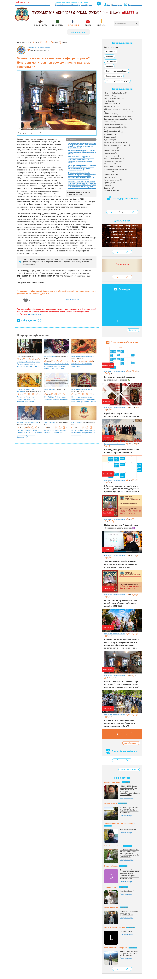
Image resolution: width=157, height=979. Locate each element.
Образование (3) (110, 137)
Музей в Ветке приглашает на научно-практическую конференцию (121, 414)
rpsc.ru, (19, 356)
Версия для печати (72, 299)
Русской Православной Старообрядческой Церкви (73, 5)
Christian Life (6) (110, 96)
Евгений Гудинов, (50, 356)
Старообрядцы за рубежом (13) (115, 127)
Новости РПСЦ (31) (110, 177)
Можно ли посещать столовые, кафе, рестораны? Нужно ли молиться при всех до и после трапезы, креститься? (121, 684)
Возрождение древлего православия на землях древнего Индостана (121, 451)
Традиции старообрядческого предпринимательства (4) (115, 131)
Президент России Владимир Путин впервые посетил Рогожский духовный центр (28, 364)
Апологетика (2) (110, 134)
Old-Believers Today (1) (112, 104)
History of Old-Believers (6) (114, 98)
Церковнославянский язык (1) (114, 124)
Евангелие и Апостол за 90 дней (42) (117, 145)
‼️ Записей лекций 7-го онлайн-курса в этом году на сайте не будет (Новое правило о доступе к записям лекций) (121, 489)
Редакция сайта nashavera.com (38, 47)
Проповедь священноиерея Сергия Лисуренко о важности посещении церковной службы (83, 399)
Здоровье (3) (108, 185)
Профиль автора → (126, 798)
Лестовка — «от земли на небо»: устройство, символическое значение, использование (56, 366)
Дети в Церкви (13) (110, 153)
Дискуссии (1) (109, 188)
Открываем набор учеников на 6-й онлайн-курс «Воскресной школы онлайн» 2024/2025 (120, 603)
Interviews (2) (109, 101)
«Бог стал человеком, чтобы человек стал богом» (32, 5)
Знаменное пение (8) (111, 148)
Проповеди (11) (109, 183)
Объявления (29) (110, 164)
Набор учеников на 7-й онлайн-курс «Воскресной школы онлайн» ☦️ (121, 526)
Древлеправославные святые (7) (115, 142)
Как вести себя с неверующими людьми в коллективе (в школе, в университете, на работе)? (82, 152)
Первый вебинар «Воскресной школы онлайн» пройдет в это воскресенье (83, 432)
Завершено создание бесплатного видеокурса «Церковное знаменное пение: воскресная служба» (121, 564)
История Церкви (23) (111, 150)
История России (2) (111, 175)
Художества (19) (110, 140)
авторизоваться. (34, 314)
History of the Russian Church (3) (115, 93)
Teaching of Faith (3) (111, 106)
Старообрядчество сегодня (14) (115, 169)
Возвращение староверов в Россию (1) (118, 119)
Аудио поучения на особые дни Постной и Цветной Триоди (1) (119, 113)
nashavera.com (22, 2)
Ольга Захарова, (49, 389)
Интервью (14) (109, 172)
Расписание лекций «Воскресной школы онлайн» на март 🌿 (120, 378)
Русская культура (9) (111, 191)
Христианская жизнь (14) (113, 180)
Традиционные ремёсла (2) (114, 158)
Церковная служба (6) (112, 156)
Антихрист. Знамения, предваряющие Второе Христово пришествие (26, 399)
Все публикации (111, 47)
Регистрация (117, 5)
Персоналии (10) (110, 122)
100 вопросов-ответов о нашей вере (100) (119, 116)
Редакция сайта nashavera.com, (81, 356)
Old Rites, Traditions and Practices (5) (117, 109)
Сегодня (122, 212)
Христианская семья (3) (112, 167)
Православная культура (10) (114, 161)
